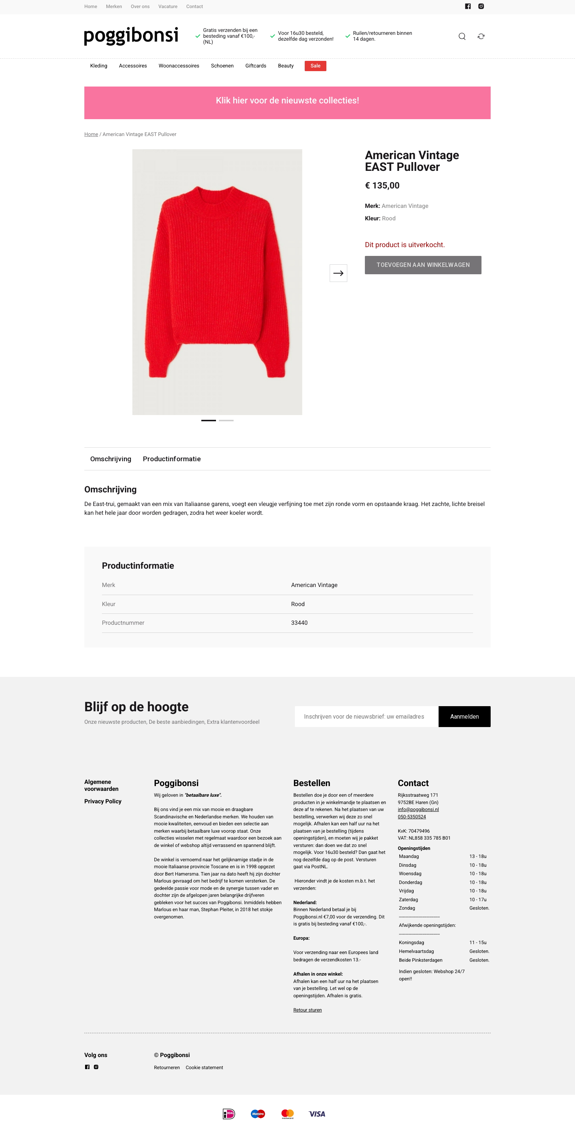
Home (90, 7)
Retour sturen (307, 1010)
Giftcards (255, 66)
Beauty (286, 66)
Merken (114, 7)
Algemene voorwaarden (101, 785)
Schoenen (222, 66)
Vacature (167, 7)
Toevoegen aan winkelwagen (423, 264)
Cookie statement (204, 1068)
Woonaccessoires (179, 66)
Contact (194, 7)
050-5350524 (412, 817)
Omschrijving (110, 459)
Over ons (140, 7)
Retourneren (167, 1068)
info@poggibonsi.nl (418, 809)
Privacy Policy (102, 801)
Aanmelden (464, 716)
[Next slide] (338, 273)
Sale (316, 66)
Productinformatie (172, 459)
